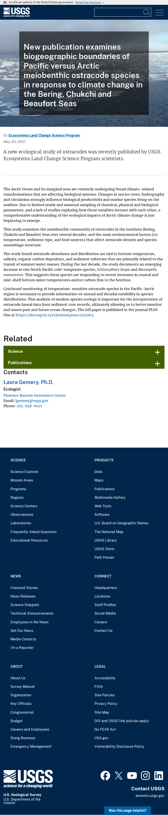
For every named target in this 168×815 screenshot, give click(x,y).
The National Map (108, 532)
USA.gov (101, 738)
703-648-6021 (29, 406)
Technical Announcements (31, 613)
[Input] (122, 12)
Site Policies (104, 695)
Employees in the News (29, 622)
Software (102, 515)
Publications (20, 362)
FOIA (98, 687)
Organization (20, 695)
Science (15, 351)
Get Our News (21, 631)
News (15, 576)
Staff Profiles (105, 605)
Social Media (105, 613)
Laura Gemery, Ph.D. (28, 382)
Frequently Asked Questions (33, 532)
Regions (17, 497)
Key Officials (21, 704)
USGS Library (105, 540)
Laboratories (20, 523)
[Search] (146, 12)
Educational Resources (29, 540)
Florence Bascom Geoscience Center (35, 395)
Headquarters (105, 588)
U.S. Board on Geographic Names (121, 523)
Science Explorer (24, 472)
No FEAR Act (105, 729)
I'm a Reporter (21, 648)
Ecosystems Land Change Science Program (44, 135)
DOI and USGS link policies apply (121, 721)
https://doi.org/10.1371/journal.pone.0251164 (54, 315)
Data (98, 472)
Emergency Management (30, 746)
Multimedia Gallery (110, 497)
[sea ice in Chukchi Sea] (84, 73)
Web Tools (102, 506)
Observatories (21, 515)
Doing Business (22, 738)
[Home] (17, 16)
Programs (18, 489)
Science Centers (23, 506)
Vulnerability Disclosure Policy (119, 746)
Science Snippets (24, 605)
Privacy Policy (105, 704)
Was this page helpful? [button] (128, 810)
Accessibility (105, 678)
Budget (16, 721)
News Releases (22, 596)
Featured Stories (24, 588)
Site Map (101, 712)
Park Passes (104, 557)
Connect (103, 576)
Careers (100, 622)
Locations (102, 596)
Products (104, 460)
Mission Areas (21, 480)
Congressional (22, 712)
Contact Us (103, 631)
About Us (17, 678)
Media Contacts (23, 639)
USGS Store (104, 549)
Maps (98, 480)
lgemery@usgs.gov (31, 400)
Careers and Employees (29, 729)
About (16, 666)
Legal (100, 666)
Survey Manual (22, 687)
